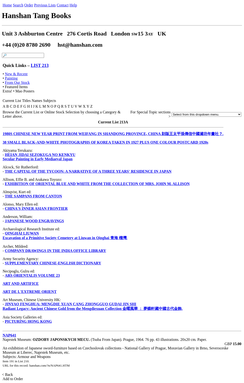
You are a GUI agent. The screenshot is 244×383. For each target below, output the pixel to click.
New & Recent (16, 74)
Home (7, 5)
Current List (12, 101)
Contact (63, 5)
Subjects (49, 101)
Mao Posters (25, 91)
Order (28, 5)
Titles (26, 101)
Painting (11, 78)
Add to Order (13, 379)
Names (37, 101)
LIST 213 (40, 65)
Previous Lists (45, 5)
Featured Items (16, 87)
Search (18, 5)
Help (73, 5)
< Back (8, 375)
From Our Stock (17, 83)
